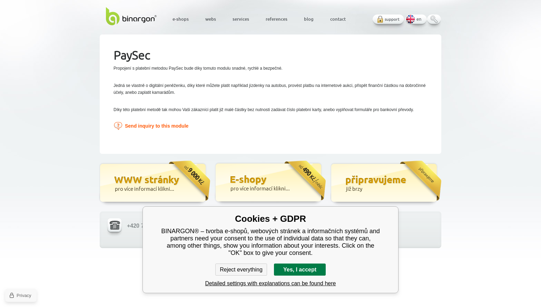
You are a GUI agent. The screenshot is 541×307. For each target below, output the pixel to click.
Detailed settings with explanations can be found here (270, 283)
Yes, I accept (299, 270)
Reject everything (241, 270)
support (392, 19)
